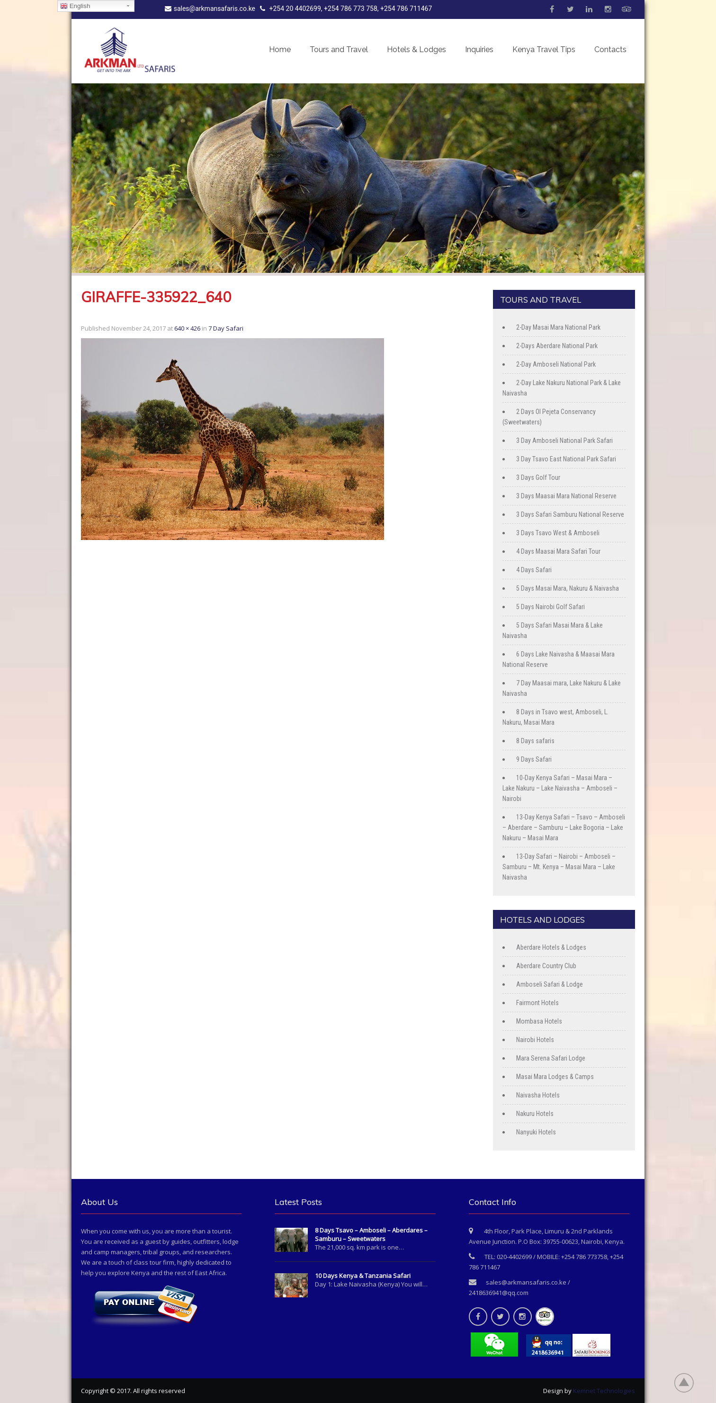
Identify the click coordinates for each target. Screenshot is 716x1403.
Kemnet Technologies (604, 1390)
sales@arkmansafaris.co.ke (210, 8)
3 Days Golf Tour (538, 477)
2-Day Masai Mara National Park (558, 327)
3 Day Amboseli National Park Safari (564, 440)
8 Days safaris (535, 741)
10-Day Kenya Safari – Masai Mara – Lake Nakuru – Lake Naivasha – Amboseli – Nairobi (560, 788)
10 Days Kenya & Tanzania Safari (363, 1275)
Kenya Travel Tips (543, 49)
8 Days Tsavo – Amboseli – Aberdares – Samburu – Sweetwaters (371, 1234)
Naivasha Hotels (538, 1095)
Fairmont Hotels (537, 1003)
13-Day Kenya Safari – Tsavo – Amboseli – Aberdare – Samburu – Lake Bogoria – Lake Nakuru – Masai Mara (563, 827)
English (75, 6)
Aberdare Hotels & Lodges (551, 947)
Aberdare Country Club (546, 966)
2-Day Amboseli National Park (556, 364)
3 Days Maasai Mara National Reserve (566, 496)
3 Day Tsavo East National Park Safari (566, 459)
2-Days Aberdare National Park (557, 346)
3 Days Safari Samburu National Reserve (570, 514)
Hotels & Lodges (416, 49)
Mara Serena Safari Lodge (550, 1058)
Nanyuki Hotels (536, 1132)
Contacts (610, 49)
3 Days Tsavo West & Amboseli (558, 533)
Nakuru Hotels (535, 1113)
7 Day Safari (225, 328)
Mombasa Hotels (539, 1021)
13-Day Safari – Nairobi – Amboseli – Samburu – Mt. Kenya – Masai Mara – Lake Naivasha (559, 867)
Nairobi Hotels (535, 1039)
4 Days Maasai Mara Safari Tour (558, 551)
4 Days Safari (534, 570)
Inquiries (479, 49)
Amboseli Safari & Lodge (549, 984)
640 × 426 (187, 328)
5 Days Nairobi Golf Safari (550, 607)
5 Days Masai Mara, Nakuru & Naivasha (567, 588)
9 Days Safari (534, 759)
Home (280, 49)
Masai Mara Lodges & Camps (555, 1076)
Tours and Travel (339, 49)
